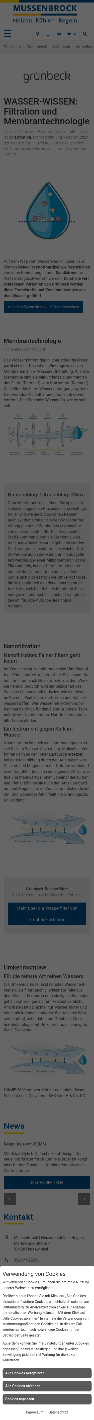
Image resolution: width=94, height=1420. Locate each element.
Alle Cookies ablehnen (22, 1386)
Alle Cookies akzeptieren (24, 1373)
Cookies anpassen (19, 1399)
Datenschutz (58, 1412)
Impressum (34, 1412)
